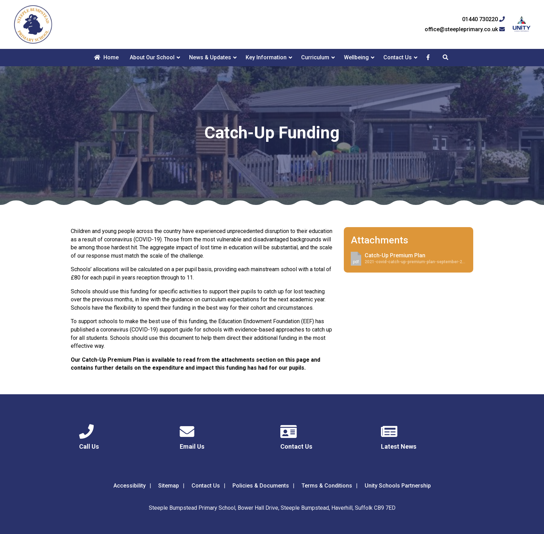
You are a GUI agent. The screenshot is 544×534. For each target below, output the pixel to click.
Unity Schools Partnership (398, 485)
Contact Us (397, 57)
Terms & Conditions (326, 485)
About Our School (152, 57)
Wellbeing (356, 57)
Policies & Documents (260, 485)
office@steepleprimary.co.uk (465, 29)
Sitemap (168, 485)
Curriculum (315, 57)
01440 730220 (483, 19)
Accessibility (129, 485)
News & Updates (210, 57)
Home (106, 57)
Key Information (266, 57)
